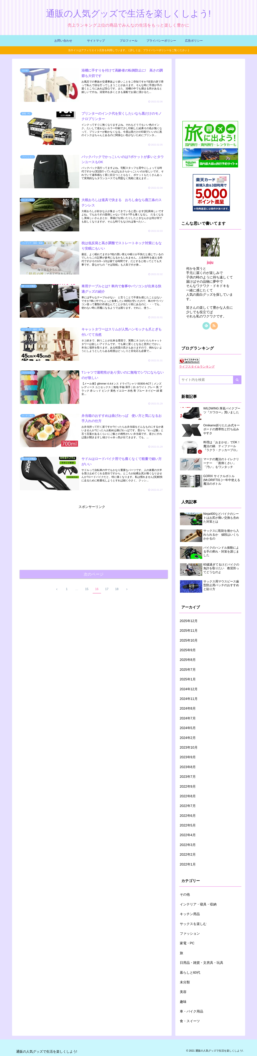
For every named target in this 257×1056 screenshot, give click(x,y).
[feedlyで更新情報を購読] (206, 326)
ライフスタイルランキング (197, 366)
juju (210, 262)
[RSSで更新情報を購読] (214, 326)
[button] (237, 379)
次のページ (93, 574)
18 (117, 589)
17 (107, 589)
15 (87, 589)
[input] (210, 379)
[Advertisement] (92, 536)
